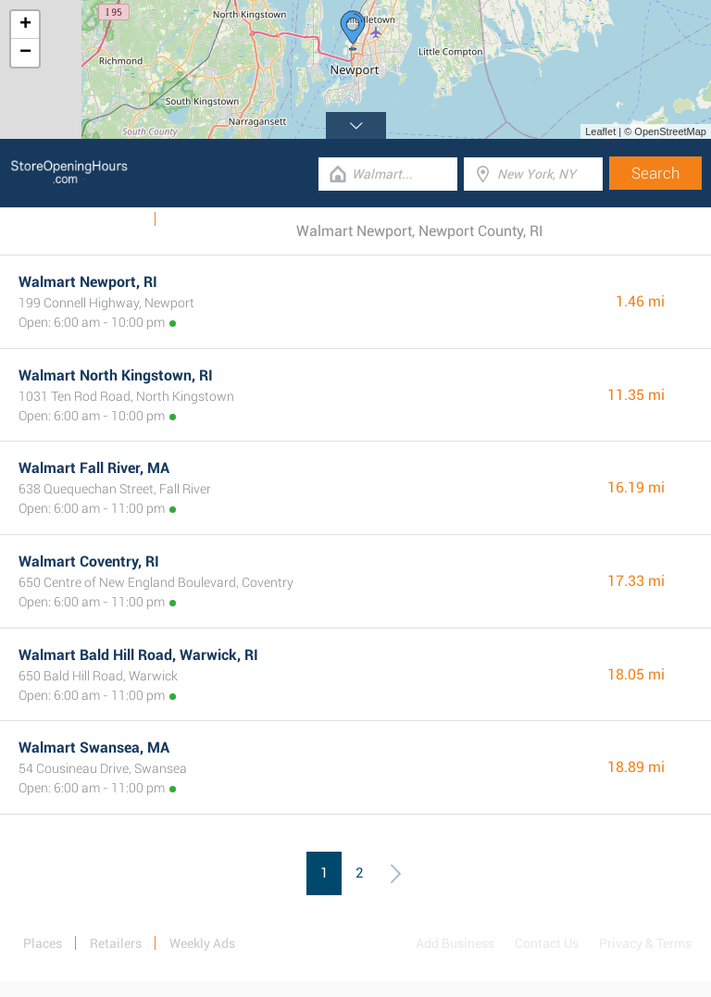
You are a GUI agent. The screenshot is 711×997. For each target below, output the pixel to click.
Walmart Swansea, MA (94, 747)
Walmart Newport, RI (88, 282)
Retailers (116, 943)
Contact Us (547, 943)
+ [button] (25, 25)
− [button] (25, 53)
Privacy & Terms (645, 943)
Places (42, 943)
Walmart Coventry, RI (89, 561)
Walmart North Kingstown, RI (116, 375)
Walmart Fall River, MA (94, 468)
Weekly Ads (109, 219)
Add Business (455, 943)
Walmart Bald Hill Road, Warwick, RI (138, 655)
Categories (199, 219)
